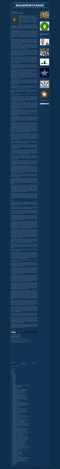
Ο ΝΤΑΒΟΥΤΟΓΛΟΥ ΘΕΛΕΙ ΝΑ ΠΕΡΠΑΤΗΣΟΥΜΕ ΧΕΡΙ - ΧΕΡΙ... (20, 409)
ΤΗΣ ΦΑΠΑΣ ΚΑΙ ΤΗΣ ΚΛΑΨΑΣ (16, 406)
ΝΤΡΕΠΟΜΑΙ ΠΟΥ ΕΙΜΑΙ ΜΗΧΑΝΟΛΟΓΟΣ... (17, 433)
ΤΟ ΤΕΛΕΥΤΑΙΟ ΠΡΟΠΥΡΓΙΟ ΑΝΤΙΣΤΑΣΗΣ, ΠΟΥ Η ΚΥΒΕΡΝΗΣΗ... (20, 404)
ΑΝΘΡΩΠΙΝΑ (12, 9)
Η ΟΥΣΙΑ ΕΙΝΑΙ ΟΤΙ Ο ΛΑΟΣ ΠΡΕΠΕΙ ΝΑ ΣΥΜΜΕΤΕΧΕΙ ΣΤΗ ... (20, 434)
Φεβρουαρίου (14, 462)
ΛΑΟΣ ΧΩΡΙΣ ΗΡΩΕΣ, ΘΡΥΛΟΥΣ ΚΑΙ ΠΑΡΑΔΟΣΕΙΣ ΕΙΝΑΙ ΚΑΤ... (20, 389)
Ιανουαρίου (13, 463)
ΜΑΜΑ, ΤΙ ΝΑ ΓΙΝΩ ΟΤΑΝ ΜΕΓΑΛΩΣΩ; (17, 386)
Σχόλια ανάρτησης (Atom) (17, 366)
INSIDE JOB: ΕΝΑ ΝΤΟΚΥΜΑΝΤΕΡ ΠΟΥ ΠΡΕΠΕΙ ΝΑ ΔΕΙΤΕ (19, 390)
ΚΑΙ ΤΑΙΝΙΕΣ (47, 9)
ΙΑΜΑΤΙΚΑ (32, 9)
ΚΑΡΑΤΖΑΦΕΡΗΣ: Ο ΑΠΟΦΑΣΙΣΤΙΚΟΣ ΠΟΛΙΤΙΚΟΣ (18, 402)
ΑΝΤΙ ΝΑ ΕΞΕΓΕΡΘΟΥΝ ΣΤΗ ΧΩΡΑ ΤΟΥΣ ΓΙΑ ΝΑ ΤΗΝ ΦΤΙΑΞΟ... (20, 436)
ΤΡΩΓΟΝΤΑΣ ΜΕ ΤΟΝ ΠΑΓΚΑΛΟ (16, 393)
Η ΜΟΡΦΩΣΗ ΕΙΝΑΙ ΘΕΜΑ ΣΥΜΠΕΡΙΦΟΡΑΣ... (18, 454)
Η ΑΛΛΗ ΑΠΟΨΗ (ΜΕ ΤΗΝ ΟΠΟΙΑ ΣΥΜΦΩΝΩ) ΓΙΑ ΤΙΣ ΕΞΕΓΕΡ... (20, 449)
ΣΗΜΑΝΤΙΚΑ (17, 9)
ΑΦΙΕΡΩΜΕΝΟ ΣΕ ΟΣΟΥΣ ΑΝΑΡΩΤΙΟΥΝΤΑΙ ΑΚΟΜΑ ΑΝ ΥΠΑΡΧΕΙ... (20, 403)
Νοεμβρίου (13, 375)
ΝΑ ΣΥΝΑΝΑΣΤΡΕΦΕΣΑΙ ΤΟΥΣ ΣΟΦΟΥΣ (17, 453)
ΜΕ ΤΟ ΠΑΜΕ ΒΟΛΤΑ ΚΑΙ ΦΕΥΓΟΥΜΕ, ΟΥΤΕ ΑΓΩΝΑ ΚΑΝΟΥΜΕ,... (20, 458)
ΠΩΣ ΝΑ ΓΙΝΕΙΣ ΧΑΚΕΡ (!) (15, 455)
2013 (12, 371)
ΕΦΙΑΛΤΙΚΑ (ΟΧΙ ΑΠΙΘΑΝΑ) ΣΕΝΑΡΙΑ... (17, 451)
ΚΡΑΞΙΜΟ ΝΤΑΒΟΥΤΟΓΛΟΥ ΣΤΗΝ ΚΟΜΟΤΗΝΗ (18, 405)
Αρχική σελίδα (23, 362)
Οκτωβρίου (13, 376)
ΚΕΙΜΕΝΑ (43, 9)
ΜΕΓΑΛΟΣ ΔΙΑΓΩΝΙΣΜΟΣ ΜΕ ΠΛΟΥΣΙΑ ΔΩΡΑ (18, 435)
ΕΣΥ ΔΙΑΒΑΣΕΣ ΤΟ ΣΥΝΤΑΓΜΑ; (16, 407)
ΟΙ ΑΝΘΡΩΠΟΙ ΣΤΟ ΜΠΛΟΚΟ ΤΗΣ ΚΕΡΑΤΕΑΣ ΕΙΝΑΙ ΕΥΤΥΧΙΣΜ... (20, 457)
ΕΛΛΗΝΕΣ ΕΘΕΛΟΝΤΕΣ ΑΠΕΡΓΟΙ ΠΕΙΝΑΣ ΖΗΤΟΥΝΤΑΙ (19, 408)
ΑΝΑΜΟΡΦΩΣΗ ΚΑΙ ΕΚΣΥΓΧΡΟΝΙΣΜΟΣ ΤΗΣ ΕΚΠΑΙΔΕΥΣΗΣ (20, 419)
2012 (12, 372)
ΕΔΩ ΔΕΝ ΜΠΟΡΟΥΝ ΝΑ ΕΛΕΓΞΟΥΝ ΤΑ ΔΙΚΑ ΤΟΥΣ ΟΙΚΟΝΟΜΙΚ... (20, 437)
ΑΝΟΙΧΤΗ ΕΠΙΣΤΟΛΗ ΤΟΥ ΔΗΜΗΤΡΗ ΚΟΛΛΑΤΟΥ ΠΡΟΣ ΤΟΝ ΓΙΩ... (20, 423)
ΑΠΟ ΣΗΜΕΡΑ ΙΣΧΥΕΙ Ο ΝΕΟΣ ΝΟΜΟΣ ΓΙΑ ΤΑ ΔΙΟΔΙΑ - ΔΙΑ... (20, 438)
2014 (12, 370)
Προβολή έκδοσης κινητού (24, 364)
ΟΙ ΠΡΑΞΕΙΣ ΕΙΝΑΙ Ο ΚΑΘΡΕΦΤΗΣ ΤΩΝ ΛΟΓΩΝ (18, 420)
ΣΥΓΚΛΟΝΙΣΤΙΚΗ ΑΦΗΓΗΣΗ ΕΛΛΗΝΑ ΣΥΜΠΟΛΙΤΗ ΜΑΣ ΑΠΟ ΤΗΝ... (20, 424)
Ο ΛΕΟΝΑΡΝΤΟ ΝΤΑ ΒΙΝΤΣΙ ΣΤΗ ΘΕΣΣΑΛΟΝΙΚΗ (18, 422)
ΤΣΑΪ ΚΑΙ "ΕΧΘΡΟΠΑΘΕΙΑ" (15, 450)
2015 (12, 369)
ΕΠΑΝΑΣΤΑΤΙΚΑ (38, 9)
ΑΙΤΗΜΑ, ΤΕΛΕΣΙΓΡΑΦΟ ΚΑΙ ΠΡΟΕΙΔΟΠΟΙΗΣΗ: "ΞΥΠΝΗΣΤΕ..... (20, 421)
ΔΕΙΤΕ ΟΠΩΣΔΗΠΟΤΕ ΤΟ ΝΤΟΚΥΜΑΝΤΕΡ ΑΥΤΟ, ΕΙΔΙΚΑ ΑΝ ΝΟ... (20, 425)
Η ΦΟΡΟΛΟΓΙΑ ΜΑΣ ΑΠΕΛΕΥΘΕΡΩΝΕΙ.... (17, 452)
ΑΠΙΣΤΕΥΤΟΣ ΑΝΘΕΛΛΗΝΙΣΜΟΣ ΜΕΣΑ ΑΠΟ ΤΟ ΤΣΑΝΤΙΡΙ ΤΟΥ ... (20, 441)
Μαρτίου (13, 384)
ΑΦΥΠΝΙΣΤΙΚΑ (28, 9)
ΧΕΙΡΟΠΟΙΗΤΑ (22, 9)
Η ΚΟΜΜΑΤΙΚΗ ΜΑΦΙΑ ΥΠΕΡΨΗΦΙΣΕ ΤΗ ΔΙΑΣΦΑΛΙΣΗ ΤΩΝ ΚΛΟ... (20, 385)
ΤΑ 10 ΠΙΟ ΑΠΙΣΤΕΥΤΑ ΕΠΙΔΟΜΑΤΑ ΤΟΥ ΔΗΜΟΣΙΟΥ (18, 440)
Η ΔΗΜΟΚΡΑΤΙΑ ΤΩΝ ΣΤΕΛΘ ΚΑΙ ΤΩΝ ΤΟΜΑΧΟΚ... (18, 391)
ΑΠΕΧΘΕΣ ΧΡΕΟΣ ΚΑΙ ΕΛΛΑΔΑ (16, 456)
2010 (12, 464)
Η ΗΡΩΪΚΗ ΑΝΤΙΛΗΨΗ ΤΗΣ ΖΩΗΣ (16, 387)
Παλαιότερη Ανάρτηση (34, 362)
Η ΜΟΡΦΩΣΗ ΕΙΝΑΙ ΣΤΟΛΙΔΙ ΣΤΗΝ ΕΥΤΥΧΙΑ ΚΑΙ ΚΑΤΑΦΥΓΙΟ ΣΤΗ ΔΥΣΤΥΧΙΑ (44, 34)
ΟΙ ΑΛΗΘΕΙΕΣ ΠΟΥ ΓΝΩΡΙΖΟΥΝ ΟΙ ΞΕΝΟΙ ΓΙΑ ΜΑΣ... (19, 392)
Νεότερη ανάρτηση (13, 362)
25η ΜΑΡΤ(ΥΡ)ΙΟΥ (14, 388)
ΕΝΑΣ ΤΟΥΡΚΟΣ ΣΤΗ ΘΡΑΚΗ (16, 401)
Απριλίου (13, 383)
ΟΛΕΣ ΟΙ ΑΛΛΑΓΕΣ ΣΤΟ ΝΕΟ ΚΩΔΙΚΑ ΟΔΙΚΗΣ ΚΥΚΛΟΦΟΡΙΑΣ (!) (20, 439)
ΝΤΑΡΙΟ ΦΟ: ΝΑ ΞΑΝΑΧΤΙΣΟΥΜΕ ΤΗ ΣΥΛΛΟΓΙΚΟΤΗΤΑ (19, 417)
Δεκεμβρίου (13, 374)
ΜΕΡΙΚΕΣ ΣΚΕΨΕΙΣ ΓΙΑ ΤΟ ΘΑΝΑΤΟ (16, 418)
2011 (12, 373)
